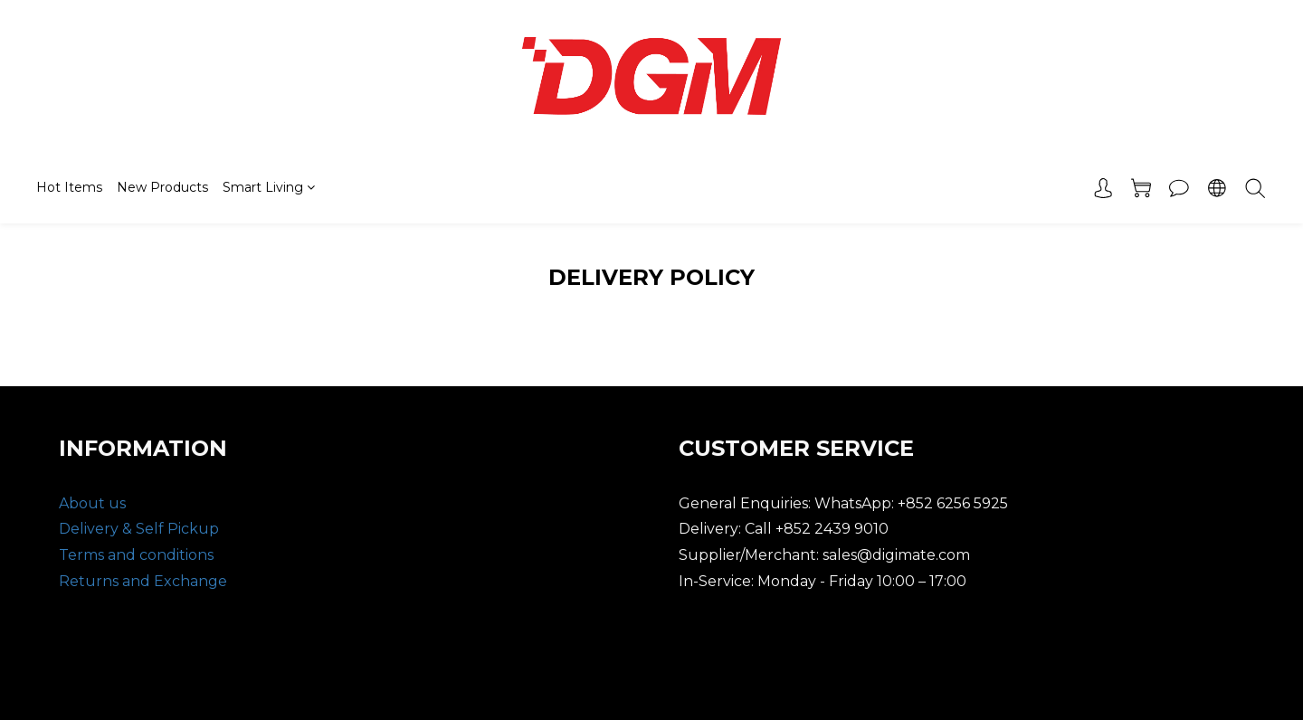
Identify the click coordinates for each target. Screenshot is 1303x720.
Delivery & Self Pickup (139, 528)
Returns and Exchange (143, 581)
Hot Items (69, 187)
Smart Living (269, 187)
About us (92, 503)
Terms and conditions (136, 555)
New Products (162, 187)
